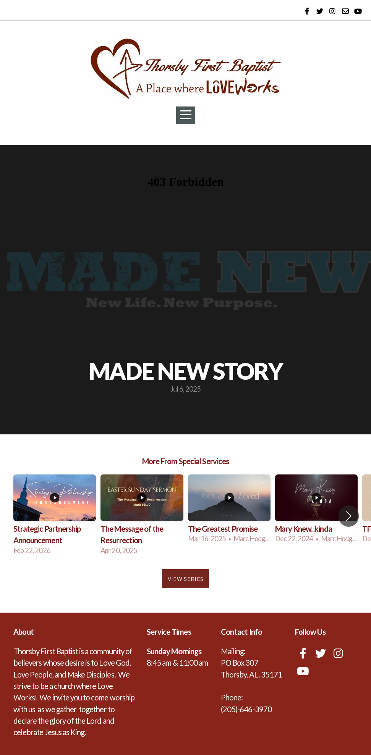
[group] (54, 516)
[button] (348, 516)
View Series (185, 578)
